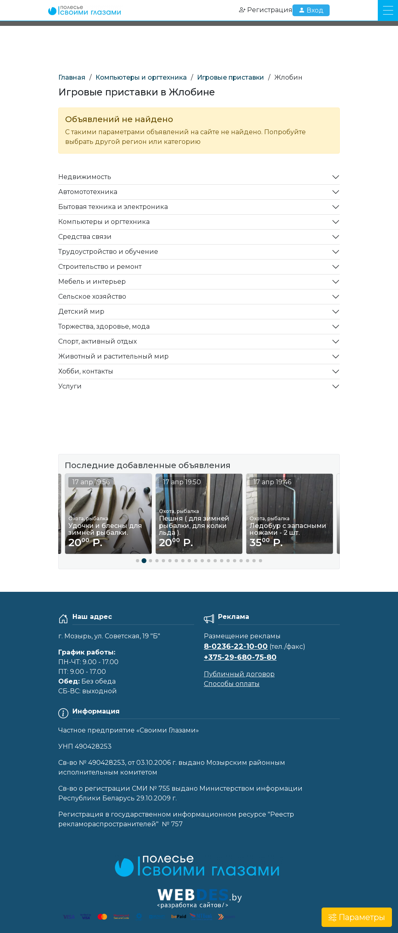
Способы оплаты (232, 684)
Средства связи (85, 237)
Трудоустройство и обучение (108, 251)
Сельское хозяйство (92, 296)
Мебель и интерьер (92, 281)
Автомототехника (87, 192)
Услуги (70, 386)
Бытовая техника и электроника (113, 207)
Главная (71, 77)
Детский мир (81, 311)
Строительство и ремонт (100, 266)
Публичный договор (239, 674)
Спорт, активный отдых (97, 341)
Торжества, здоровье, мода (104, 326)
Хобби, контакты (85, 371)
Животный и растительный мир (113, 356)
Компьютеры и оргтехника (141, 77)
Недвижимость (84, 177)
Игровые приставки (230, 77)
